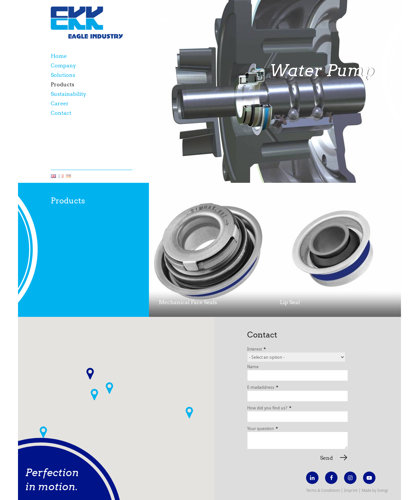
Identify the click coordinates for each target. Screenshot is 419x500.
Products (62, 84)
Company (63, 65)
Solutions (63, 75)
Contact (61, 113)
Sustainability (68, 94)
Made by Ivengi (375, 490)
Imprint (350, 490)
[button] (94, 394)
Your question (262, 428)
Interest (256, 349)
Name (253, 367)
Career (60, 103)
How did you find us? (269, 408)
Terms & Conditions (323, 490)
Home (59, 56)
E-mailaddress (262, 387)
